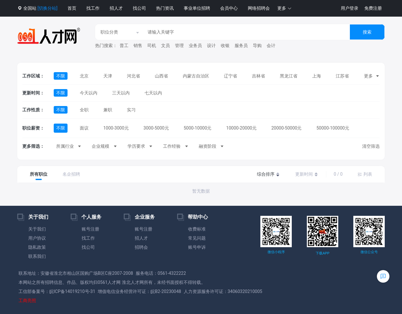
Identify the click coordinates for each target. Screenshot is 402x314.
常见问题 (197, 238)
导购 (257, 45)
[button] (284, 8)
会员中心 (229, 8)
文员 (165, 45)
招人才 (116, 8)
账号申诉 (197, 247)
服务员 (241, 45)
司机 (151, 45)
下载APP (322, 253)
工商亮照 (27, 300)
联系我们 (37, 256)
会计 (271, 45)
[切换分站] (47, 8)
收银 (225, 45)
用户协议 (37, 238)
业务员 (195, 45)
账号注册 (90, 229)
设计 (211, 45)
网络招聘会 (259, 8)
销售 (137, 45)
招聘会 (141, 247)
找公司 (139, 8)
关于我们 (37, 229)
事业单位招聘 (197, 8)
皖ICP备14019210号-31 (72, 291)
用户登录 (349, 8)
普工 (124, 45)
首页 (72, 8)
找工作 (93, 8)
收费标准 (197, 229)
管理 (179, 45)
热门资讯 (165, 8)
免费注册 (373, 8)
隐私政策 (37, 247)
